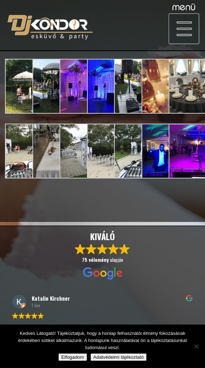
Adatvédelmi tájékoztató (118, 357)
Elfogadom (72, 357)
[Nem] (196, 346)
